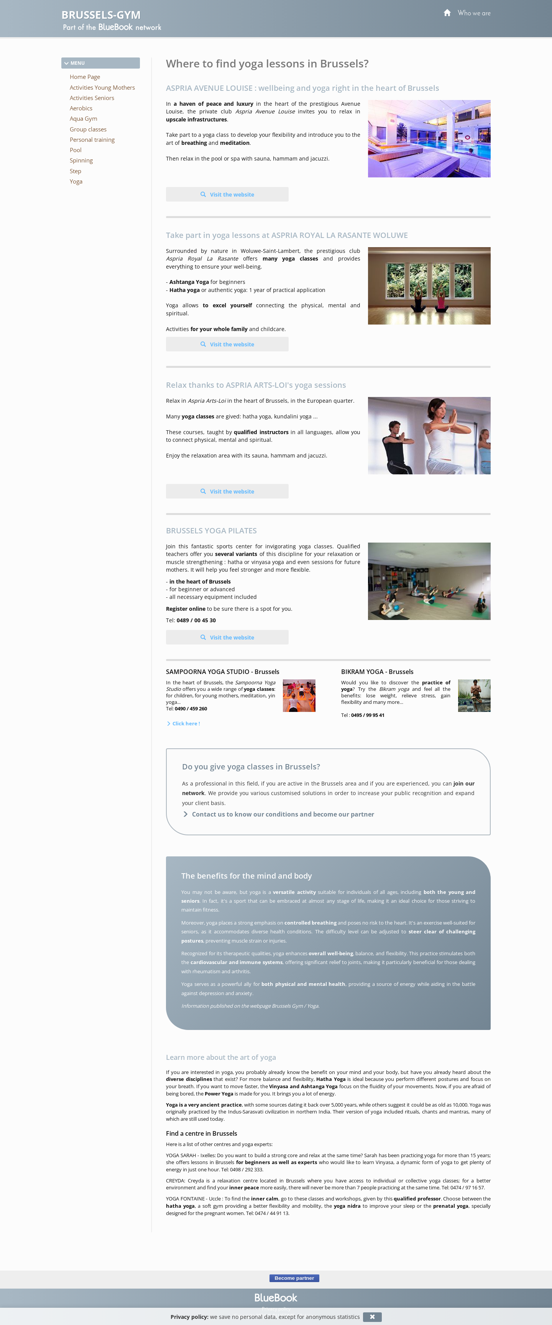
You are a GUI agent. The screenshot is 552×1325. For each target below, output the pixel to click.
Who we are (474, 13)
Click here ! (185, 723)
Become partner (294, 1278)
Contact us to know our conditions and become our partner (283, 814)
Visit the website (231, 194)
